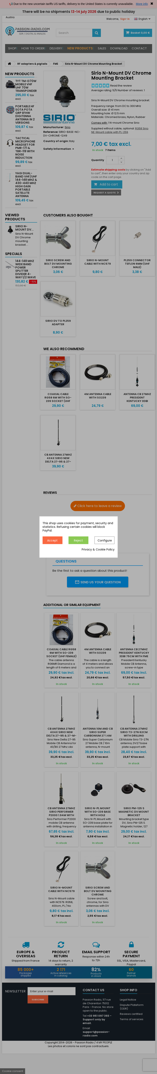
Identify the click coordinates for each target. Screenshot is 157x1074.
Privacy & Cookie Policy (98, 549)
